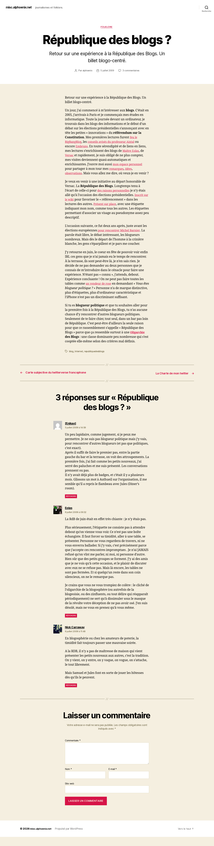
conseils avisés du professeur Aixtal (114, 142)
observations (74, 174)
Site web (69, 792)
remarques (117, 169)
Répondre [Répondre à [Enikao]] (71, 505)
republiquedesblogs (95, 360)
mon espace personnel (129, 165)
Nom (68, 778)
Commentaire (73, 749)
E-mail (112, 778)
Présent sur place (105, 209)
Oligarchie (138, 342)
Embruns (82, 147)
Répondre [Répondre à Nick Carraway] (71, 694)
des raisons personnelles (115, 196)
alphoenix (87, 71)
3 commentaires (131, 71)
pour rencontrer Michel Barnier (120, 235)
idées (130, 169)
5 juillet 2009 (107, 71)
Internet (79, 360)
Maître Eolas (132, 151)
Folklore (107, 27)
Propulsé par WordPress (71, 837)
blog (71, 360)
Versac (70, 156)
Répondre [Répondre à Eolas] (71, 624)
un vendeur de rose (100, 289)
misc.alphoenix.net (20, 7)
